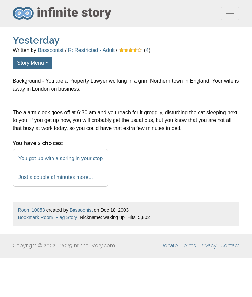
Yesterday (36, 40)
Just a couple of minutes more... (55, 177)
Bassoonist (50, 50)
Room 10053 (31, 210)
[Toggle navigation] (230, 13)
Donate (169, 246)
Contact (229, 246)
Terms (188, 246)
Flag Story (66, 217)
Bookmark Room (35, 217)
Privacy (208, 246)
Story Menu (30, 63)
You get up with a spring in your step (60, 158)
